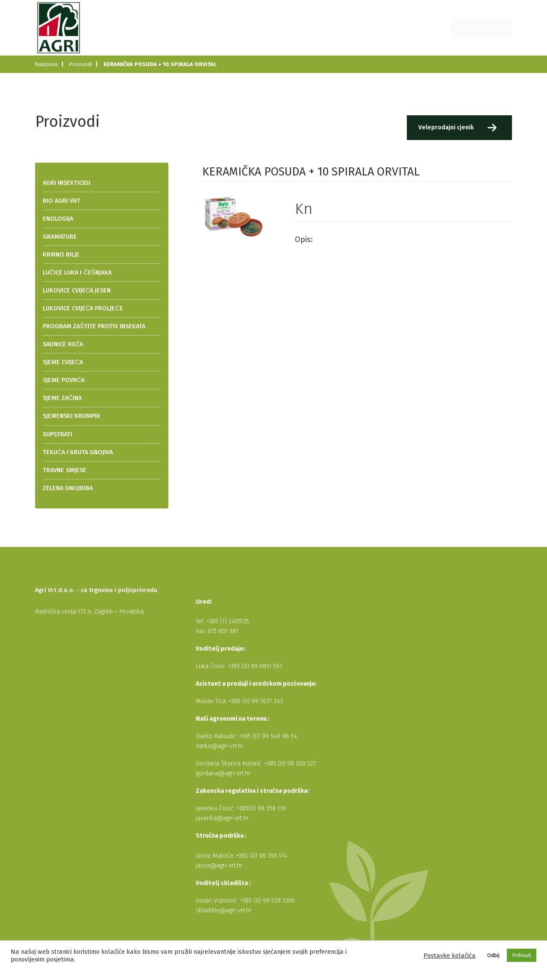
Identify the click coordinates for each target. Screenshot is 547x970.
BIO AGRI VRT (61, 201)
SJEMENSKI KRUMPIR (71, 416)
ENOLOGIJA (58, 218)
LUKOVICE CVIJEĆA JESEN (77, 290)
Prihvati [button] (521, 955)
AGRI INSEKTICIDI (66, 183)
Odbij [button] (493, 955)
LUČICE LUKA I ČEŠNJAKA (77, 272)
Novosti (352, 27)
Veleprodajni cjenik (445, 127)
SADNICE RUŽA (63, 344)
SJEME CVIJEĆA (63, 362)
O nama (313, 27)
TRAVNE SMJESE (64, 470)
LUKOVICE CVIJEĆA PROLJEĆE (83, 308)
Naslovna (273, 27)
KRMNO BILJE (61, 254)
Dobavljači (394, 27)
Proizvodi (487, 27)
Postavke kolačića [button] (449, 955)
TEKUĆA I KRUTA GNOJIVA (78, 452)
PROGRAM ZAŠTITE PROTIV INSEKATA (94, 326)
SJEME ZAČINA (62, 398)
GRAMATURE (60, 236)
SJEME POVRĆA (64, 380)
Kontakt (436, 27)
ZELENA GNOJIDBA (68, 488)
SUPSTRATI (57, 434)
